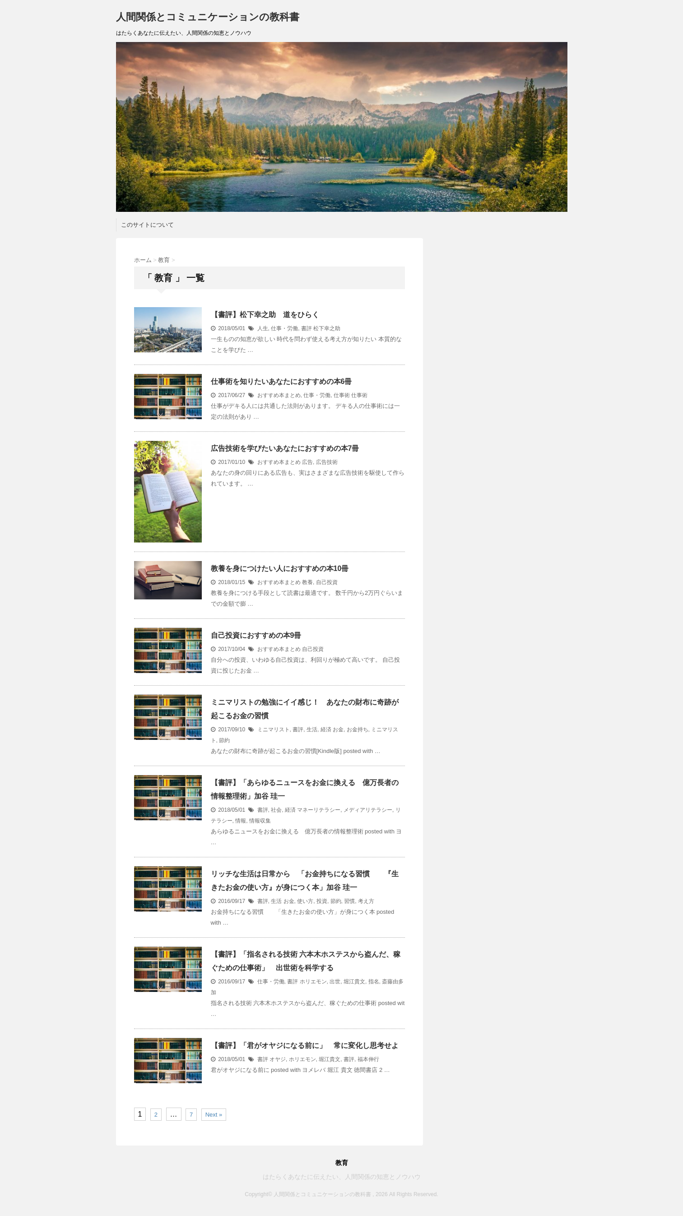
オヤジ (277, 1059)
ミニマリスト (273, 729)
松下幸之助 (326, 328)
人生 (262, 328)
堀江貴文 (354, 981)
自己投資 (327, 582)
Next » (214, 1114)
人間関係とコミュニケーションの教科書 (207, 17)
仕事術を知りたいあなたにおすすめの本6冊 (281, 381)
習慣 (349, 901)
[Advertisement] (502, 294)
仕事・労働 (284, 328)
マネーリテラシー (318, 810)
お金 (338, 729)
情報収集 (260, 821)
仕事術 (342, 395)
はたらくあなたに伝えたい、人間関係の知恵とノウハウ (342, 1176)
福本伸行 (368, 1059)
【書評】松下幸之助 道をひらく (265, 314)
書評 (306, 328)
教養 (307, 582)
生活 (312, 729)
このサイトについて (147, 224)
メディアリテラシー (368, 810)
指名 (373, 981)
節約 (224, 740)
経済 (326, 729)
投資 (321, 901)
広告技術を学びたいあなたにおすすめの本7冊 (285, 448)
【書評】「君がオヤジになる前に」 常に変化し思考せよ (305, 1045)
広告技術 (327, 462)
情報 (240, 821)
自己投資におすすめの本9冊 (256, 635)
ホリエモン (313, 981)
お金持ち (357, 729)
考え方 (366, 901)
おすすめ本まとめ (279, 395)
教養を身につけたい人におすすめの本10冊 (280, 568)
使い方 (305, 901)
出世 (335, 981)
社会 (276, 810)
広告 (307, 462)
